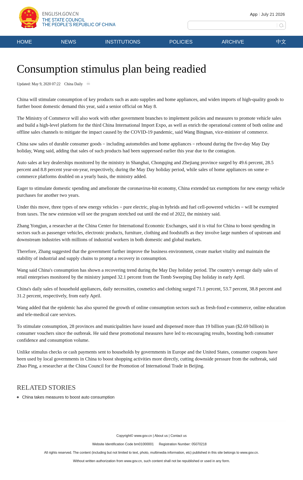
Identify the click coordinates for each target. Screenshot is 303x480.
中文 (281, 41)
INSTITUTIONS (122, 42)
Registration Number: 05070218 (183, 444)
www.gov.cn (143, 435)
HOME (24, 42)
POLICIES (181, 42)
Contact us (178, 435)
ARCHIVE (233, 42)
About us (161, 435)
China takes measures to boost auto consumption (68, 397)
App (254, 14)
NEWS (68, 42)
